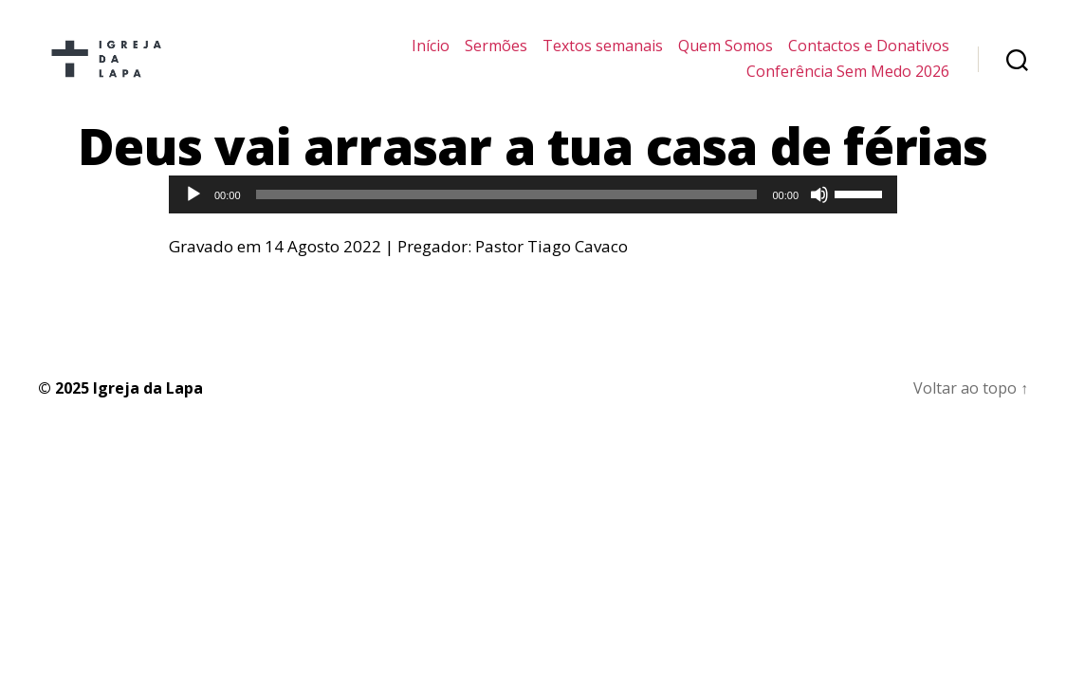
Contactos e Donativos (868, 54)
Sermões (496, 54)
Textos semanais (602, 54)
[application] (533, 210)
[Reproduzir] (193, 209)
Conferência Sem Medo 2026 (847, 79)
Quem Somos (725, 54)
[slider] (507, 209)
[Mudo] (819, 209)
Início (431, 54)
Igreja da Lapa (148, 403)
